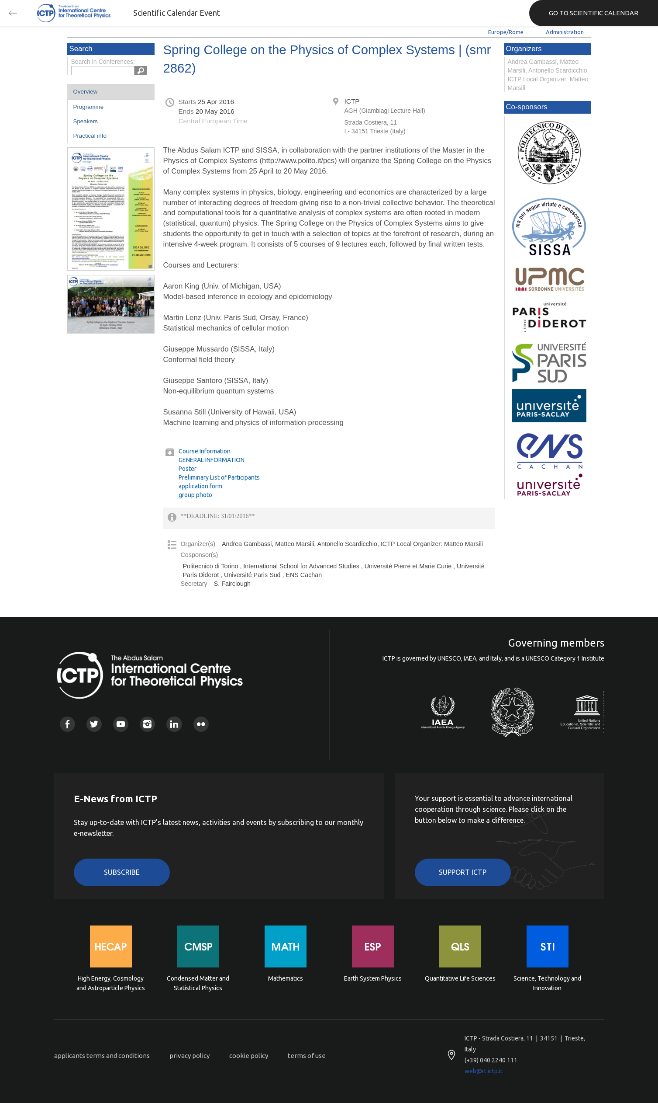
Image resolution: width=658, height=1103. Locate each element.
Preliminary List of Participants (219, 477)
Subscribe (122, 872)
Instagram (147, 724)
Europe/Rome (506, 32)
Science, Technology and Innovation (547, 983)
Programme (88, 107)
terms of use (307, 1055)
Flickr (201, 724)
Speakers (85, 121)
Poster (187, 468)
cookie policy (248, 1055)
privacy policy (189, 1055)
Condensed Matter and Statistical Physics (198, 983)
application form (200, 486)
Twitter (94, 724)
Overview (85, 91)
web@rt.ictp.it (484, 1071)
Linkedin (174, 724)
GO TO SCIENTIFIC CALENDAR (593, 13)
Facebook (67, 724)
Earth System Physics (373, 978)
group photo (195, 494)
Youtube (120, 724)
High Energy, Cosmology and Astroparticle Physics (110, 983)
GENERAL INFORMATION (212, 459)
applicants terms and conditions (102, 1055)
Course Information (205, 451)
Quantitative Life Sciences (460, 978)
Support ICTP (462, 872)
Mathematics (285, 978)
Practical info (90, 135)
